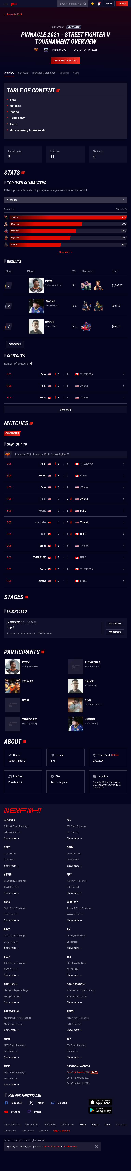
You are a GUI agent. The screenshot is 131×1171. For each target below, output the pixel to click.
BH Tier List (72, 942)
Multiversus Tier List (13, 1024)
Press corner (28, 1131)
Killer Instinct (76, 984)
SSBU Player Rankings (14, 908)
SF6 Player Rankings (76, 826)
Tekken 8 (9, 820)
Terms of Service (12, 1124)
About (13, 124)
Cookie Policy (50, 1124)
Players (95, 1124)
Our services (10, 1131)
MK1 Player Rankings (77, 881)
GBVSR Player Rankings (15, 881)
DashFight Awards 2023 (78, 1078)
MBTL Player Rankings (14, 1045)
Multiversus (11, 1011)
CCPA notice (68, 1124)
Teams (107, 1124)
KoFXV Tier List (74, 1024)
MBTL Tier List (10, 1051)
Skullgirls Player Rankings (16, 990)
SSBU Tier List (10, 914)
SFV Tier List (72, 1051)
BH (68, 929)
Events (83, 1124)
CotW (70, 847)
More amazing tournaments (28, 130)
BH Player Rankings (76, 936)
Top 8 (10, 627)
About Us (43, 1131)
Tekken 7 (72, 902)
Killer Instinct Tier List (77, 996)
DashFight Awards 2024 (78, 1072)
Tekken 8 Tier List (12, 832)
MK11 (7, 1066)
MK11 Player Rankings (14, 1072)
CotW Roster (73, 860)
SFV (69, 1038)
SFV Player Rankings (76, 1045)
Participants (17, 118)
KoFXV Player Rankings (78, 1018)
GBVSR (8, 874)
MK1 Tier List (73, 887)
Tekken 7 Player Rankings (79, 908)
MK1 (69, 874)
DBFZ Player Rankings (14, 936)
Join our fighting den (24, 1095)
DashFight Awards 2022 (78, 1083)
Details (115, 755)
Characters (121, 1124)
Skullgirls (10, 984)
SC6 (69, 956)
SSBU (7, 902)
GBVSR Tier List (11, 887)
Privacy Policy (31, 1124)
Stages (14, 112)
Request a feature (61, 1131)
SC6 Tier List (73, 969)
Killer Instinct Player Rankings (81, 990)
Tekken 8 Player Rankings (16, 826)
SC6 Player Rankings (76, 963)
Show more (12, 838)
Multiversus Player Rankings (17, 1018)
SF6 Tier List (72, 832)
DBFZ (7, 929)
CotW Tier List (73, 853)
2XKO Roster (10, 853)
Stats (13, 99)
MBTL (7, 1038)
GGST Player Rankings (14, 963)
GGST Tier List (10, 969)
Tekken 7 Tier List (75, 914)
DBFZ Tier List (10, 942)
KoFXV (70, 1011)
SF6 (69, 820)
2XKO (7, 847)
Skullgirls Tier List (12, 996)
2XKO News (9, 860)
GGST (7, 956)
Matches (15, 105)
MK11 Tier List (10, 1078)
